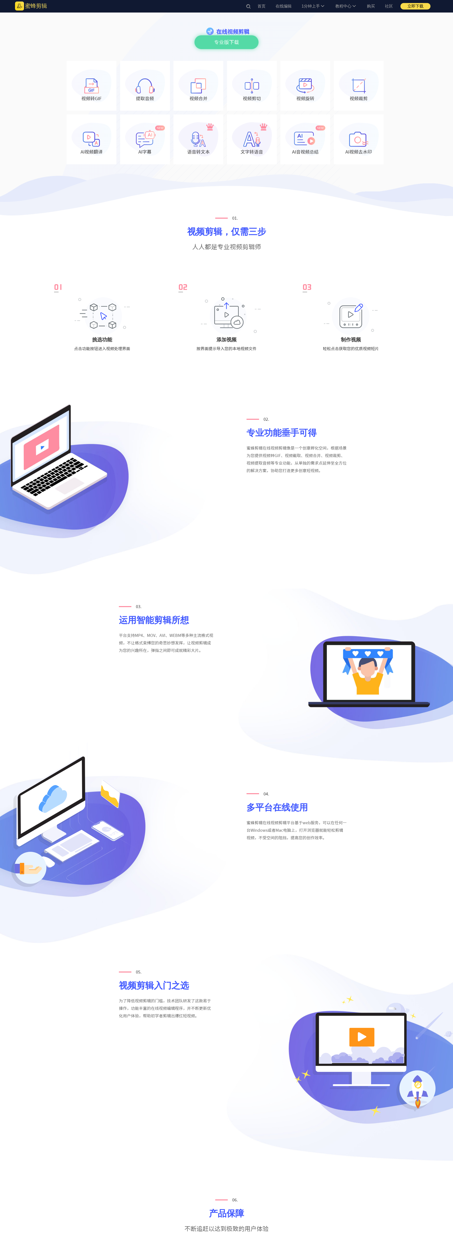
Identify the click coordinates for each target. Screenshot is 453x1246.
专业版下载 (226, 42)
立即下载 (415, 6)
